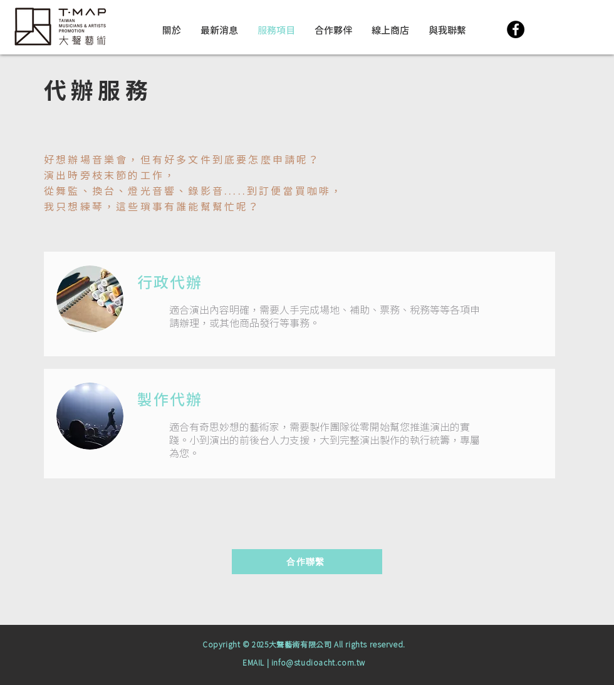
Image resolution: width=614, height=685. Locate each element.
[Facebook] (515, 29)
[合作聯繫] (307, 561)
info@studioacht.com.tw (318, 663)
